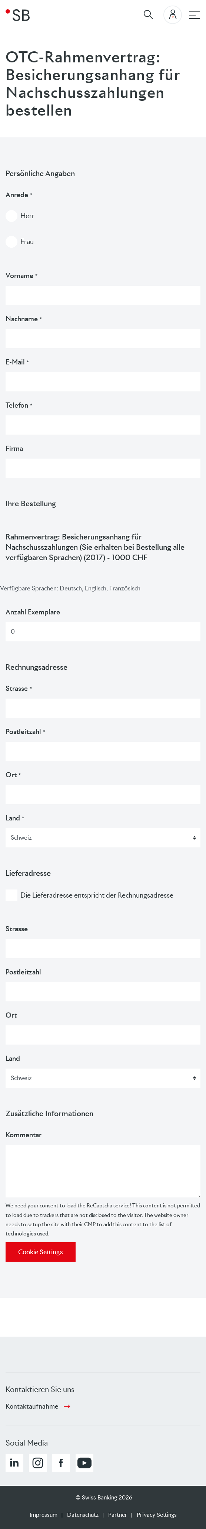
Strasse (19, 688)
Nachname (24, 319)
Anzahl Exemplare (33, 612)
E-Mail (17, 362)
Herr (27, 216)
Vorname (21, 275)
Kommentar (23, 1135)
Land (15, 818)
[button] (14, 1463)
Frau (27, 241)
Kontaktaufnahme (32, 1406)
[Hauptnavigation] (194, 15)
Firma (14, 448)
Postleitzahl (25, 731)
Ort (13, 775)
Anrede (19, 195)
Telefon (19, 405)
